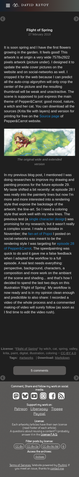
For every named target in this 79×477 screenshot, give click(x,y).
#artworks (26, 357)
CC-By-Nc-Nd (50, 446)
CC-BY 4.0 (68, 353)
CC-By (19, 446)
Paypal (39, 413)
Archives (39, 456)
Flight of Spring (26, 348)
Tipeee (57, 409)
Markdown (62, 357)
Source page (49, 116)
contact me (57, 468)
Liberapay (39, 409)
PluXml (62, 465)
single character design (46, 219)
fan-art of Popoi (40, 234)
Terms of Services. (20, 465)
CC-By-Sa (32, 446)
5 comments (39, 370)
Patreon (20, 409)
